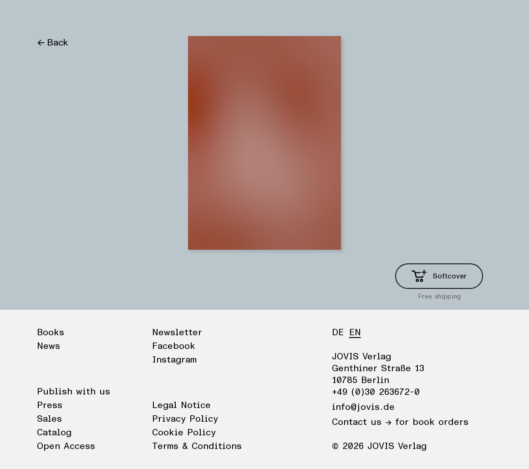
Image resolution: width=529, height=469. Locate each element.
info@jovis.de (363, 407)
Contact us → (362, 422)
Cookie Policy (184, 432)
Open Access (66, 446)
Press (49, 405)
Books (50, 15)
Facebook (173, 346)
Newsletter (177, 332)
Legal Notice (181, 405)
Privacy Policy (185, 419)
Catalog (54, 432)
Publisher (123, 15)
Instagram (174, 359)
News (84, 15)
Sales (49, 419)
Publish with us (73, 391)
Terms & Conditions (197, 446)
